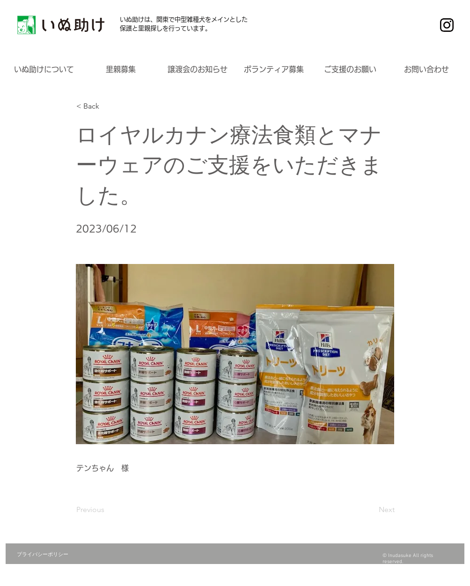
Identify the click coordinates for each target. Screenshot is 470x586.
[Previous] (107, 509)
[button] (44, 69)
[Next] (371, 509)
